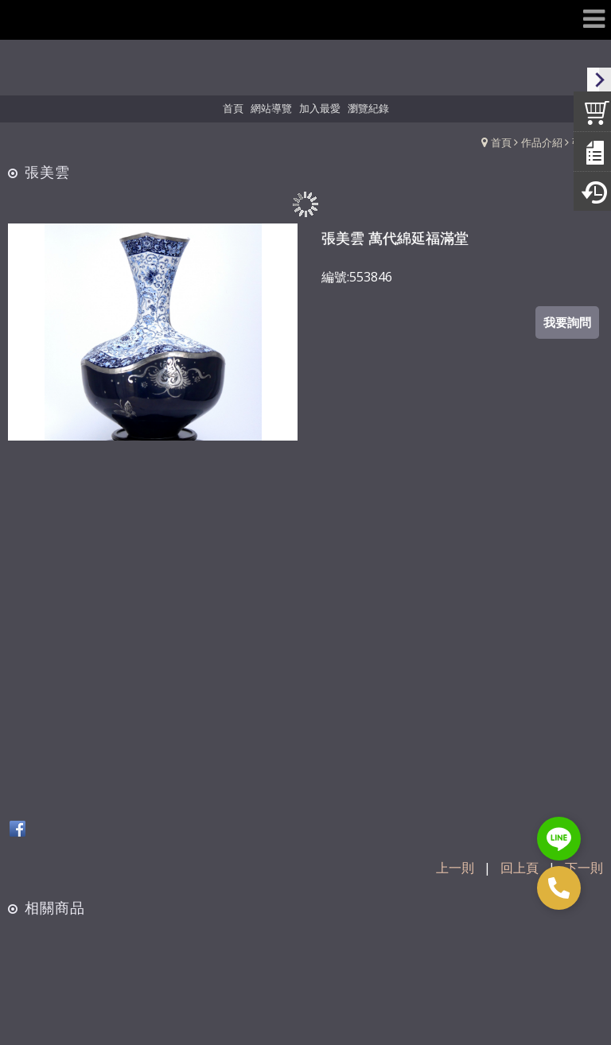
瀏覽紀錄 (368, 108)
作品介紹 (541, 142)
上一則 (455, 867)
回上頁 (519, 867)
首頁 (501, 142)
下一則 (584, 867)
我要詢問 (567, 322)
